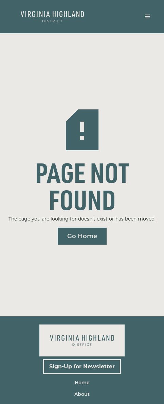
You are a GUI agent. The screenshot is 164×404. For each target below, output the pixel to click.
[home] (52, 16)
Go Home (82, 236)
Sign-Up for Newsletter (82, 366)
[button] (148, 16)
